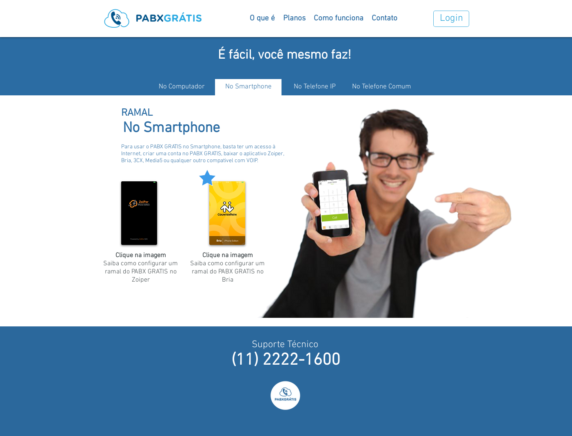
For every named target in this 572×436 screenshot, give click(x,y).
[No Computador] (182, 87)
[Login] (451, 19)
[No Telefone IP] (315, 87)
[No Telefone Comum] (381, 87)
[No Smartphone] (248, 87)
